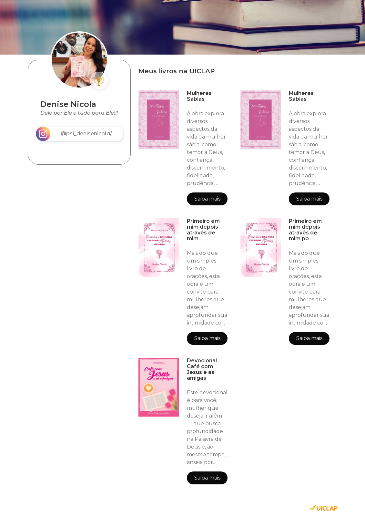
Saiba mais (207, 199)
